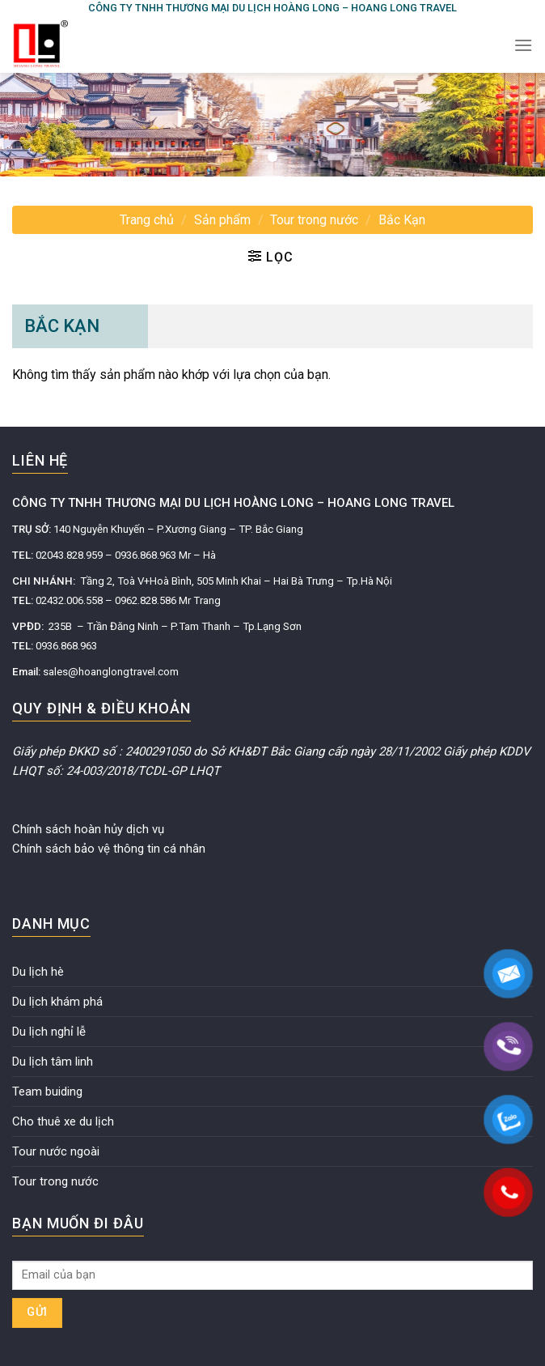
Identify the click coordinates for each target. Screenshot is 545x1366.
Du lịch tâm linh (52, 1061)
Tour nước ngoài (55, 1151)
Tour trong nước (314, 220)
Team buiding (47, 1091)
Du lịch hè (38, 971)
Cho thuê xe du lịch (63, 1121)
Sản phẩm (222, 220)
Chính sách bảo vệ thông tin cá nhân (108, 848)
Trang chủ (147, 220)
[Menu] (523, 45)
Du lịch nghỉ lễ (49, 1031)
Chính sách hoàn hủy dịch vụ (88, 829)
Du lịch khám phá (57, 1001)
